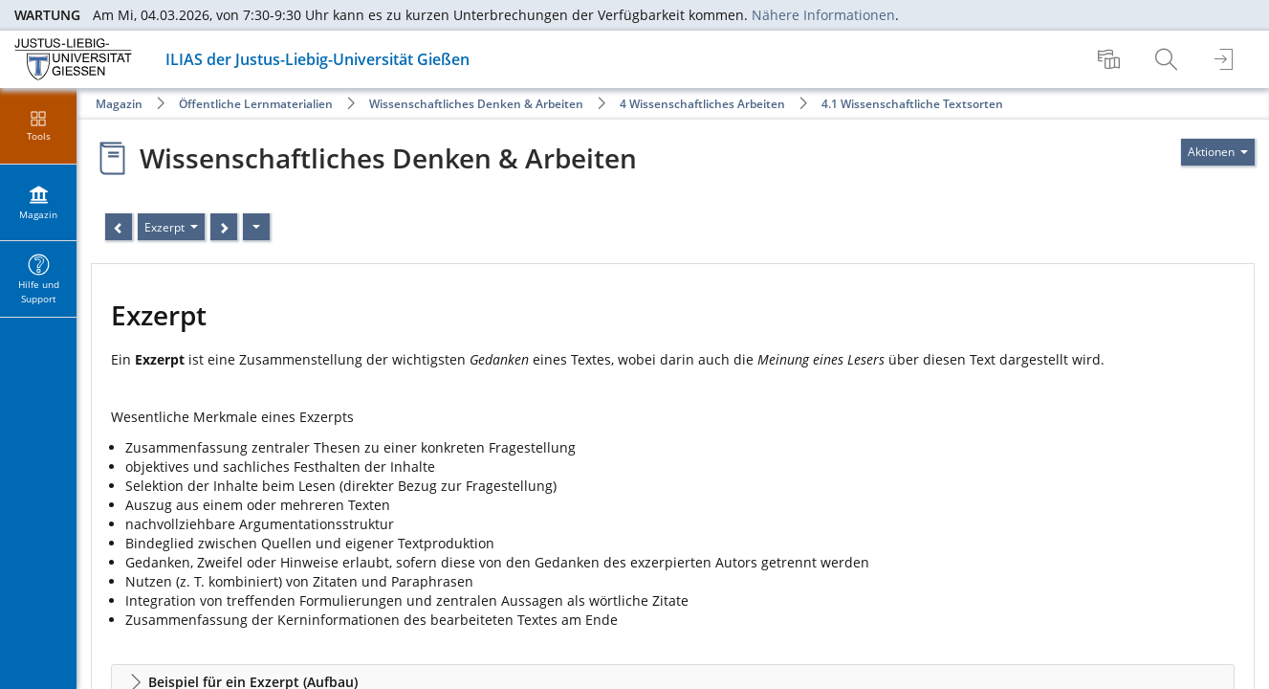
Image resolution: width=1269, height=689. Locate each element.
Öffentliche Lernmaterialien (256, 104)
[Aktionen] (256, 226)
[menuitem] (1111, 59)
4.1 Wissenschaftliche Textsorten (912, 104)
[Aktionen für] (1218, 152)
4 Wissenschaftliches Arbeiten (702, 104)
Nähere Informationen (823, 15)
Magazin (119, 104)
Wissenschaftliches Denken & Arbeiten (476, 104)
